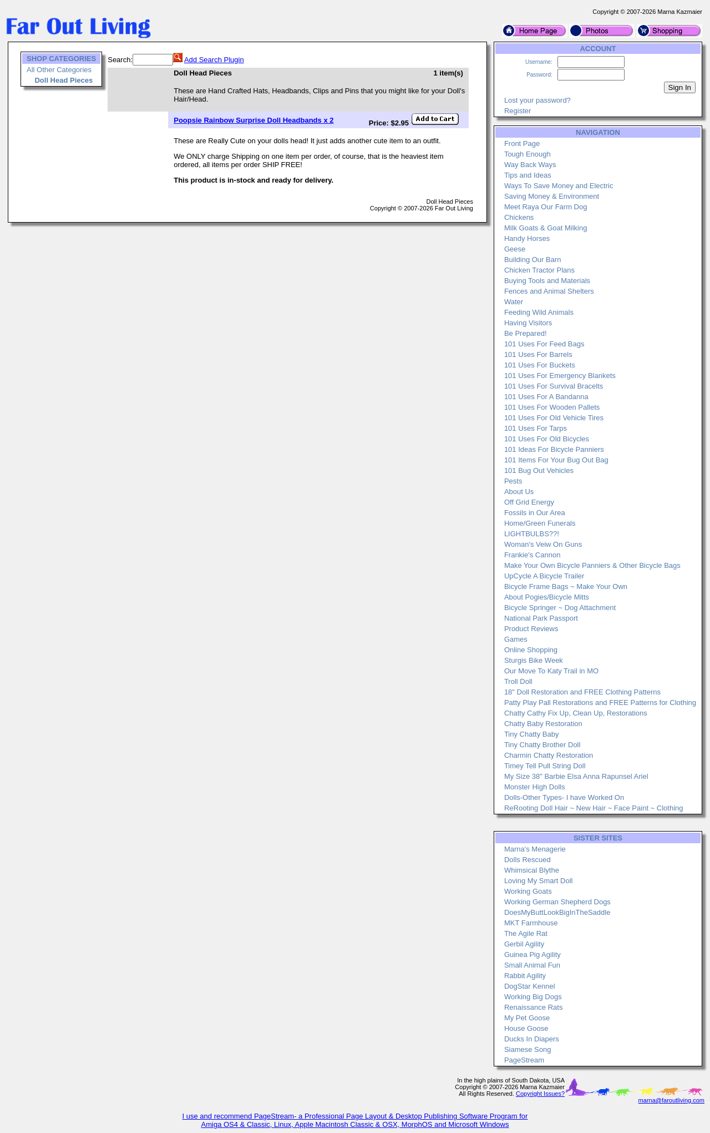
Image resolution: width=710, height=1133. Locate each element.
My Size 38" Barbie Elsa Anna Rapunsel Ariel (576, 776)
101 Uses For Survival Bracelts (553, 386)
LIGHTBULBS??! (531, 534)
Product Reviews (531, 629)
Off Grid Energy (529, 502)
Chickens (519, 217)
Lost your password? (537, 100)
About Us (519, 491)
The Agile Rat (525, 933)
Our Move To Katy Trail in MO (551, 671)
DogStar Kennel (529, 986)
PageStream (524, 1060)
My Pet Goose (527, 1018)
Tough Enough (527, 154)
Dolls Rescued (527, 859)
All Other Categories (59, 70)
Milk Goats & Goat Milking (545, 228)
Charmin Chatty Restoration (548, 755)
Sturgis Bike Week (533, 660)
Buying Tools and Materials (547, 280)
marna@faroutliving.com (671, 1100)
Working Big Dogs (533, 997)
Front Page (522, 143)
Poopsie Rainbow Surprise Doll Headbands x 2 (253, 120)
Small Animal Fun (532, 965)
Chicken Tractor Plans (539, 270)
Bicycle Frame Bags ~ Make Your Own (565, 586)
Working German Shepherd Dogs (557, 902)
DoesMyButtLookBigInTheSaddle (557, 912)
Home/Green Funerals (540, 523)
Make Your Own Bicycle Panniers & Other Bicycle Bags (592, 565)
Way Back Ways (530, 164)
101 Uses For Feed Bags (544, 344)
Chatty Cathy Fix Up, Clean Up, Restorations (575, 713)
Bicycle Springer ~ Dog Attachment (560, 607)
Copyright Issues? (540, 1093)
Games (516, 639)
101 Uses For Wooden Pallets (552, 407)
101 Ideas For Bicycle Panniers (554, 449)
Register (517, 111)
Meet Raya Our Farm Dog (545, 207)
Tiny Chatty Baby (531, 734)
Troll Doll (518, 681)
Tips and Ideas (527, 175)
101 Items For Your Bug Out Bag (556, 460)
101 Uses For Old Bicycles (546, 439)
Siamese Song (527, 1049)
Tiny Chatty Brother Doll (542, 745)
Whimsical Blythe (531, 870)
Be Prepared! (525, 333)
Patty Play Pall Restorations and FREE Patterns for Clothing (600, 702)
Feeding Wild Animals (539, 312)
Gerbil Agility (524, 944)
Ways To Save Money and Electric (558, 186)
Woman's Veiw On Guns (543, 544)
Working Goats (528, 891)
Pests (513, 481)
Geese (514, 249)
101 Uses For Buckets (539, 365)
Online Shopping (530, 650)
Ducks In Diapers (531, 1039)
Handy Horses (527, 238)
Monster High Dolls (534, 787)
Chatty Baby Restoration (543, 723)
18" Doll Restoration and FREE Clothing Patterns (582, 692)
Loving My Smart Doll (538, 881)
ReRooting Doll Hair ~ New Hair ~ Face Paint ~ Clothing (593, 808)
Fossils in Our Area (534, 512)
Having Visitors (528, 323)
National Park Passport (541, 618)
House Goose (526, 1028)
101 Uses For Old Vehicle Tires (554, 418)
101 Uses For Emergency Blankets (560, 375)
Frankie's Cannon (532, 555)
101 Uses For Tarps (535, 428)
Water (513, 302)
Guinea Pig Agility (532, 954)
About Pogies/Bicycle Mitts (546, 597)
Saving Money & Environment (551, 196)
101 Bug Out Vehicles (539, 470)
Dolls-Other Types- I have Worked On (564, 797)
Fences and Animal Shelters (549, 291)
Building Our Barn (532, 259)
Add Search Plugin (214, 60)
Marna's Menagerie (535, 849)
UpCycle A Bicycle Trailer (544, 576)
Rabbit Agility (525, 975)
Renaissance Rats (533, 1007)
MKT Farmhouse (531, 923)
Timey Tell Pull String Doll (545, 766)
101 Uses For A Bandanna (546, 396)
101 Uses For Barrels (538, 354)
